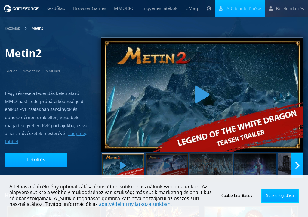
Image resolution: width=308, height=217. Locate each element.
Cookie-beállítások (236, 195)
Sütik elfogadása (280, 195)
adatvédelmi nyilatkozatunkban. (135, 204)
